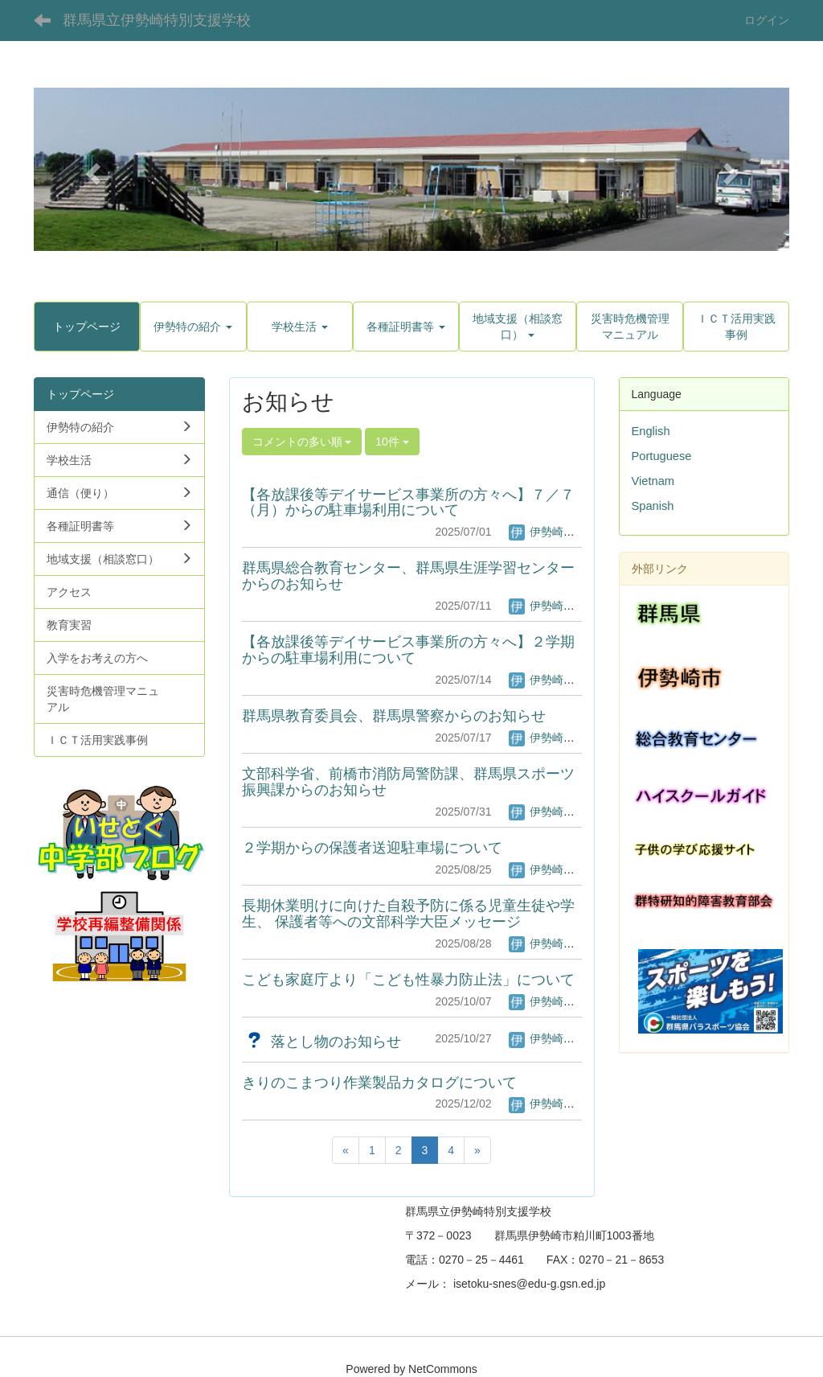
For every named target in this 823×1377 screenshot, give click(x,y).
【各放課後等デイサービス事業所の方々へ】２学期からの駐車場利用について (408, 650)
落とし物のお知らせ (321, 1042)
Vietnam (653, 481)
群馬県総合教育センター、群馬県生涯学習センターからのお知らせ (408, 576)
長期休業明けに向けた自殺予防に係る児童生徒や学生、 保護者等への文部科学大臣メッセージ (408, 914)
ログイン (766, 20)
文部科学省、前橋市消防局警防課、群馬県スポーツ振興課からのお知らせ (408, 782)
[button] (90, 169)
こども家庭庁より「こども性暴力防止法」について (408, 980)
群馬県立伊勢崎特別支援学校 (157, 20)
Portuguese (662, 456)
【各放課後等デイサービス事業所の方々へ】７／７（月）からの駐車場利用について (408, 503)
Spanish (653, 505)
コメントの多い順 (302, 441)
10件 (391, 441)
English (651, 431)
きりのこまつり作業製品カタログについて (379, 1083)
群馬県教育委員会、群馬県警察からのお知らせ (394, 716)
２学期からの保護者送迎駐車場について (372, 848)
